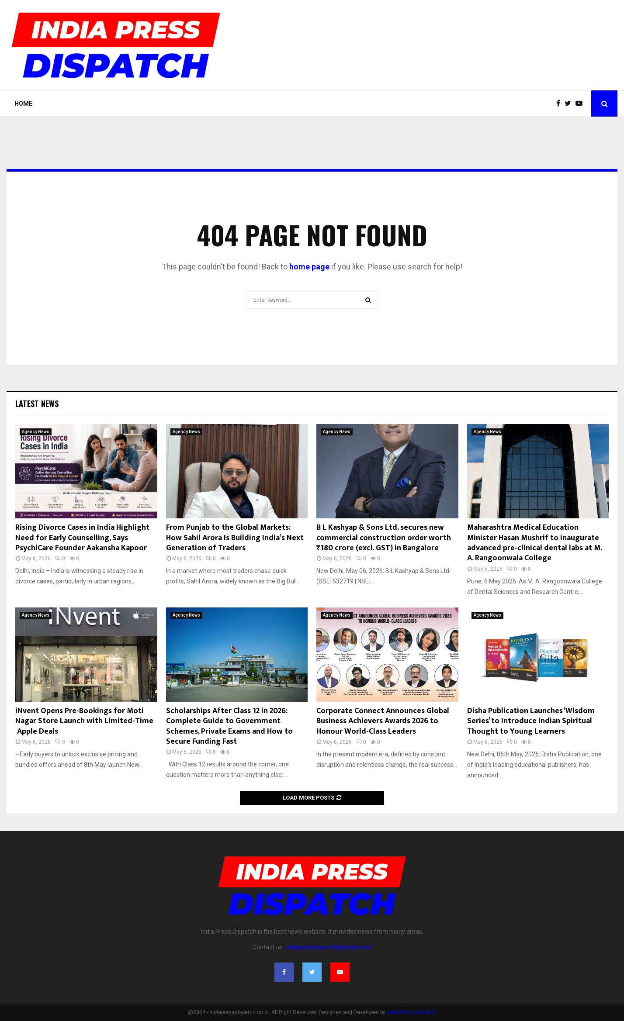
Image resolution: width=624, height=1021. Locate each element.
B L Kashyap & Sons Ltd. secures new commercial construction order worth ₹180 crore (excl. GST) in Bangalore (383, 538)
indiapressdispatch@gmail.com (328, 947)
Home (23, 103)
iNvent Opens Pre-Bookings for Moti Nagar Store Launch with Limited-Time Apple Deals (84, 721)
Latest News (37, 403)
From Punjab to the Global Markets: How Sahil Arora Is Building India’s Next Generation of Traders (235, 538)
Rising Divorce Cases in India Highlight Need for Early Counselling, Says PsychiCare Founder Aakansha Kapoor (82, 538)
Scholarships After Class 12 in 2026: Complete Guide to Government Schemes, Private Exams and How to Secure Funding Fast (229, 726)
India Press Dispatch (412, 1012)
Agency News (35, 431)
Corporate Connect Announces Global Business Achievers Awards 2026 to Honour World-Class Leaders (382, 721)
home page (309, 266)
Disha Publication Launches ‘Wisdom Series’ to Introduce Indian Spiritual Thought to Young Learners (531, 721)
